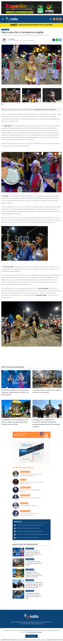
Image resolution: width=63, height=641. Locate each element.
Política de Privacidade (35, 632)
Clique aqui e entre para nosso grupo (44, 109)
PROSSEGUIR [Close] (31, 636)
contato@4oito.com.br (37, 623)
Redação (12, 39)
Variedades (5, 29)
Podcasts (17, 521)
